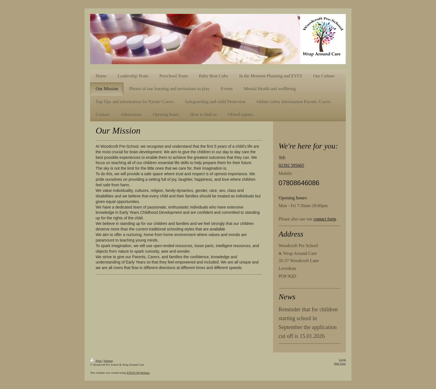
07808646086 (299, 183)
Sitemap (108, 360)
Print (96, 360)
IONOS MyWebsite (138, 372)
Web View (340, 363)
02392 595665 (291, 165)
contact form (324, 219)
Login (342, 359)
